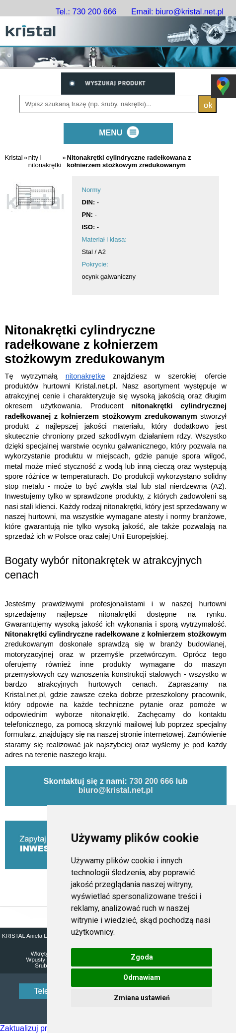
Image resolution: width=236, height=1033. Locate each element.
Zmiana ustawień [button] (142, 998)
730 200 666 (151, 781)
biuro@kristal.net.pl (116, 790)
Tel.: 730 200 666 (86, 11)
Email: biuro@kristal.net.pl (177, 11)
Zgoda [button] (142, 957)
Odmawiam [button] (141, 977)
